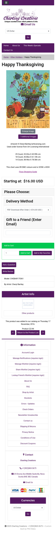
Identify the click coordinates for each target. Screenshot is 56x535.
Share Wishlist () (28, 370)
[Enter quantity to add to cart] (11, 253)
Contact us (28, 421)
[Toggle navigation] (6, 2)
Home (6, 45)
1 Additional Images (28, 137)
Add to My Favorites (42, 253)
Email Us (28, 24)
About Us (16, 45)
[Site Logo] (28, 15)
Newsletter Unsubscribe (28, 415)
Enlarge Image (28, 131)
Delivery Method (19, 201)
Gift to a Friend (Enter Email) (24, 221)
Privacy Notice (28, 432)
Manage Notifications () (28, 358)
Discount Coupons (28, 443)
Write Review (8, 271)
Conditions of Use (28, 438)
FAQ (28, 387)
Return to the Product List (27, 332)
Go (28, 37)
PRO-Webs (31, 529)
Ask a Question (9, 265)
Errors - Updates (28, 404)
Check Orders (28, 409)
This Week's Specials (32, 45)
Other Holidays (16, 57)
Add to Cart (25, 253)
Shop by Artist (28, 392)
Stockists (28, 398)
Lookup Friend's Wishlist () (28, 375)
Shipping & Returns (28, 426)
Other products (28, 313)
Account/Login (28, 352)
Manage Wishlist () (28, 364)
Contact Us (8, 50)
